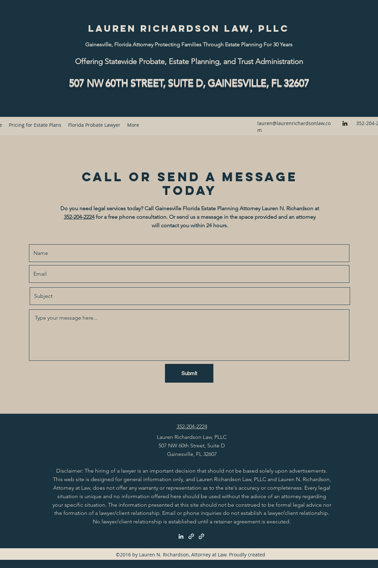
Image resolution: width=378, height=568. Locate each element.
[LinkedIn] (345, 123)
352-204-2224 (79, 217)
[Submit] (189, 373)
